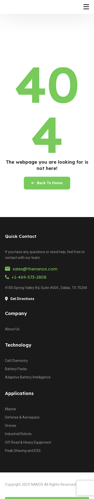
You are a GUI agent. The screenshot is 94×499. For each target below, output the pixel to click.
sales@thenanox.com (31, 268)
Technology (18, 345)
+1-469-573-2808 (25, 277)
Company (16, 313)
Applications (19, 393)
